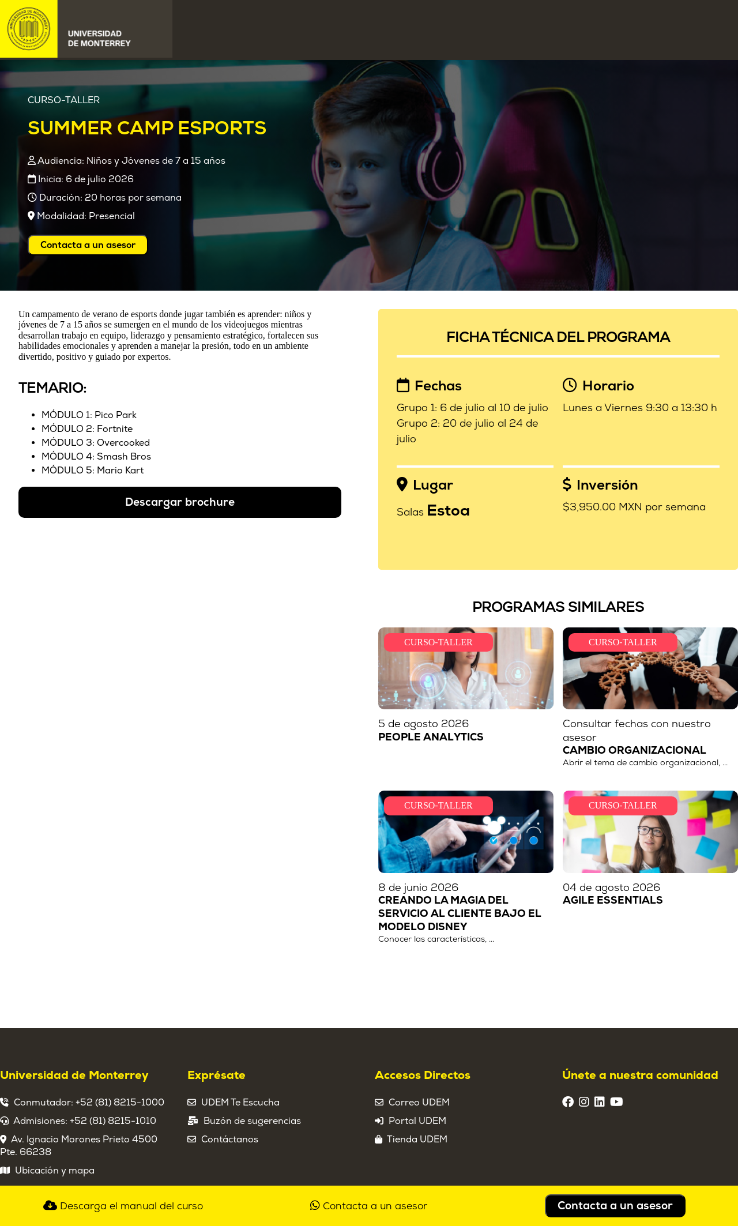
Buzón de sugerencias (252, 1121)
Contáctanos (229, 1139)
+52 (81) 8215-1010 (113, 1121)
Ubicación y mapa (55, 1170)
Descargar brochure (180, 502)
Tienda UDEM (417, 1139)
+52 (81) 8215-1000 (120, 1102)
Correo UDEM (419, 1102)
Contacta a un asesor (87, 245)
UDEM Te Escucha (240, 1102)
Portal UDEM (417, 1121)
